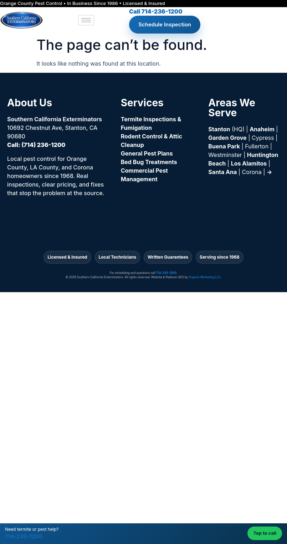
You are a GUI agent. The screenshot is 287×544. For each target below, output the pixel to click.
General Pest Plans (147, 153)
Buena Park (224, 146)
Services (142, 103)
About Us (29, 103)
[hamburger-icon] (86, 20)
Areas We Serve (231, 108)
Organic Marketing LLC (204, 277)
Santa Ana (222, 172)
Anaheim (262, 129)
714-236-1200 (23, 536)
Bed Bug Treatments (149, 162)
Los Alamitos (249, 163)
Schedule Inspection (164, 24)
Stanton (219, 129)
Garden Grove (227, 137)
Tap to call (264, 533)
